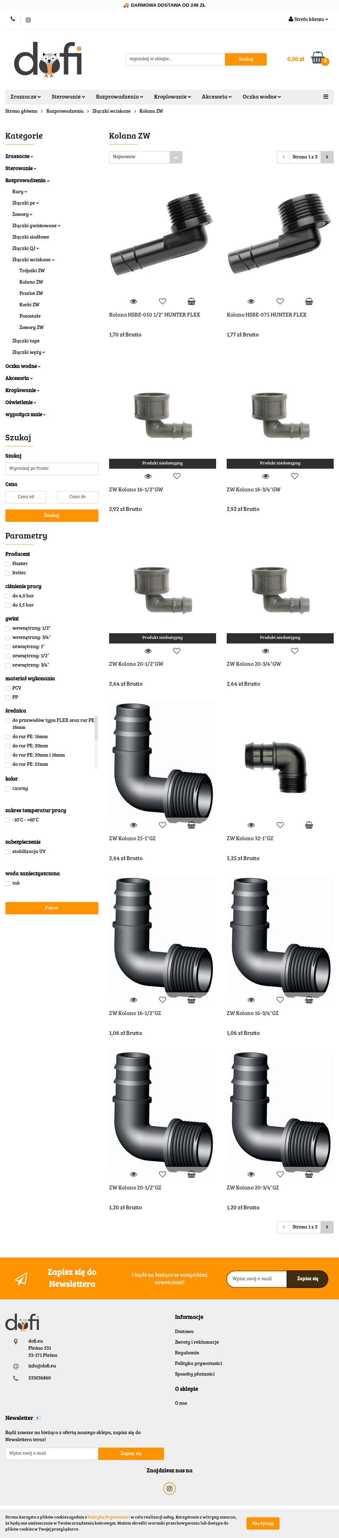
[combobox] (145, 157)
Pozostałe (30, 316)
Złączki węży (28, 352)
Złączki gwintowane (36, 226)
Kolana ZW (31, 282)
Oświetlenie (20, 403)
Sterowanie (68, 97)
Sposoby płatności (195, 1374)
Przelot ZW (31, 293)
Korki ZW (29, 305)
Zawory (22, 214)
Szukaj (51, 515)
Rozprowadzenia (119, 97)
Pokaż (51, 908)
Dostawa (184, 1332)
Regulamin (187, 1353)
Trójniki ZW (32, 271)
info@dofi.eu (42, 1366)
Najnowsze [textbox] (124, 157)
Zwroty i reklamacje (197, 1342)
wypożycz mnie (25, 415)
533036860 (39, 1378)
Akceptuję (263, 1523)
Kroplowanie (172, 97)
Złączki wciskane (33, 260)
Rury (19, 192)
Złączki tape (26, 341)
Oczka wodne (262, 97)
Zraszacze (26, 97)
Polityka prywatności (198, 1363)
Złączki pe (25, 203)
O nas (181, 1403)
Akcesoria (217, 97)
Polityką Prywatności (109, 1517)
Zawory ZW (31, 327)
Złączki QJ (25, 248)
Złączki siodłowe (30, 237)
